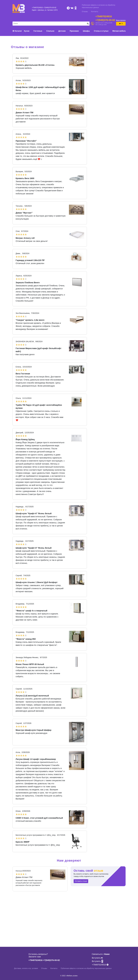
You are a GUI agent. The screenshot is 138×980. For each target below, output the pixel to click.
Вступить (97, 958)
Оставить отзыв (81, 881)
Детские (62, 31)
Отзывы (85, 11)
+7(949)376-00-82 (49, 7)
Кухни (26, 31)
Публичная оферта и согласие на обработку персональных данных (98, 6)
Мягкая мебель (119, 31)
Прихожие (74, 31)
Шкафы (86, 31)
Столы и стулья (101, 31)
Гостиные (37, 31)
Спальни (50, 31)
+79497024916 (37, 7)
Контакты (94, 11)
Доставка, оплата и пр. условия (26, 968)
